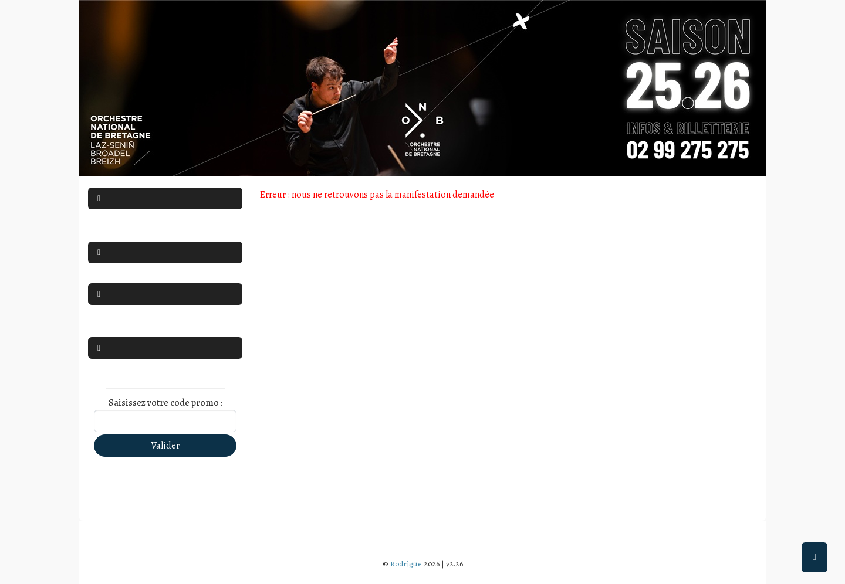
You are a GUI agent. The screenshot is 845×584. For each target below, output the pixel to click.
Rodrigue (406, 563)
